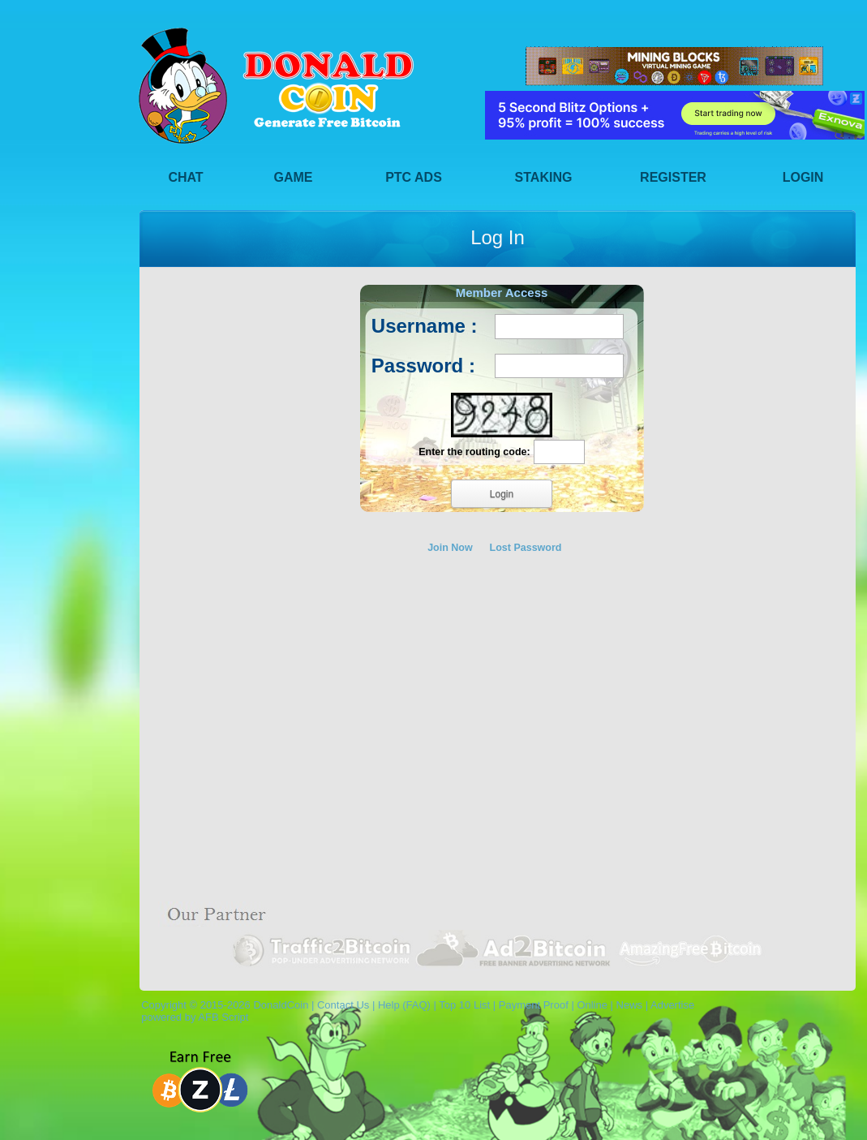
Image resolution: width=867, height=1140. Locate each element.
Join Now (450, 547)
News (629, 1005)
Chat (185, 177)
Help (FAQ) (404, 1005)
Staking (544, 177)
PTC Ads (413, 177)
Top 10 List (464, 1005)
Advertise (672, 1005)
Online (592, 1005)
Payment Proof (534, 1005)
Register (673, 177)
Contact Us (343, 1005)
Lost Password (526, 547)
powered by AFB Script (191, 1017)
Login (803, 177)
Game (293, 177)
